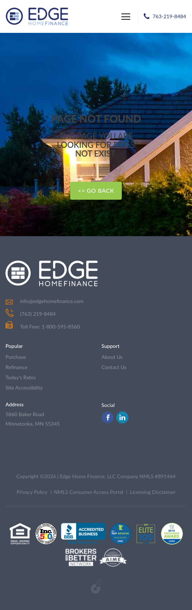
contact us (114, 367)
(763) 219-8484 (38, 314)
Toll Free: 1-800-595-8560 (42, 326)
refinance (16, 367)
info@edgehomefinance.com (52, 301)
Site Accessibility (24, 387)
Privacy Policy (31, 492)
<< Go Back (96, 190)
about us (112, 357)
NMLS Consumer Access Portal (89, 492)
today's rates (20, 377)
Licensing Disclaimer (153, 492)
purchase (15, 357)
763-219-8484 (169, 16)
